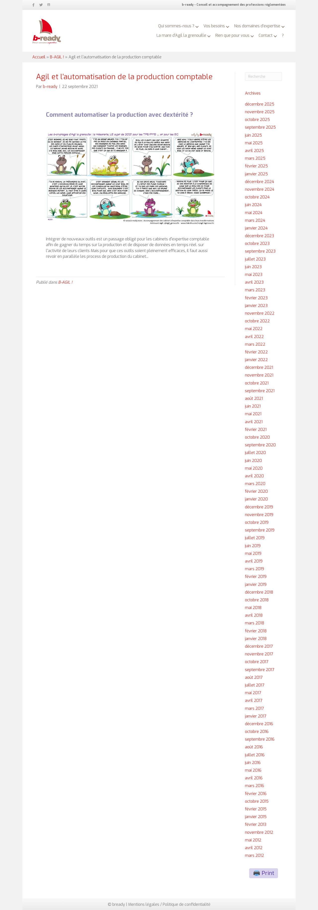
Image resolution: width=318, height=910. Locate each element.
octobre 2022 (257, 321)
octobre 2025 (257, 119)
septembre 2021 (260, 390)
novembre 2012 (259, 832)
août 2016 (254, 747)
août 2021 (254, 398)
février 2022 (256, 352)
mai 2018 (253, 607)
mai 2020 (254, 468)
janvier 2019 (256, 584)
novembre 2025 (260, 111)
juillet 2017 (254, 685)
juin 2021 (253, 406)
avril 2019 (254, 561)
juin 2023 (253, 266)
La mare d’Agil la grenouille (181, 35)
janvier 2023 (256, 305)
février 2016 (256, 793)
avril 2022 (254, 336)
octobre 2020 (257, 437)
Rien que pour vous (232, 35)
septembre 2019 (260, 530)
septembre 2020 (260, 445)
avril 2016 (254, 778)
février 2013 (255, 824)
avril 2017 (253, 700)
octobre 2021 (257, 383)
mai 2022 (254, 328)
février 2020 (256, 491)
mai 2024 (253, 212)
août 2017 (254, 677)
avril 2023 (254, 282)
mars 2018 (254, 623)
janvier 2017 (255, 716)
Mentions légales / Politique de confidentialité (169, 904)
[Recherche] (263, 76)
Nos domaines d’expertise (257, 26)
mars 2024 (255, 220)
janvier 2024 (256, 228)
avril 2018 (254, 615)
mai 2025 (254, 143)
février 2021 (256, 429)
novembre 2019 (259, 514)
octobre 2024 (257, 197)
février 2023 (256, 298)
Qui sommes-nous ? (176, 26)
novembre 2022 (260, 313)
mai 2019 (253, 553)
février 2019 (256, 576)
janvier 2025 (256, 174)
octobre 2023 (257, 243)
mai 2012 (253, 840)
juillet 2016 (255, 755)
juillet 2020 (255, 452)
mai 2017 (253, 692)
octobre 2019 (257, 522)
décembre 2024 (259, 181)
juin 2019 (253, 545)
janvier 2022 (256, 359)
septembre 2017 (259, 669)
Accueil (38, 57)
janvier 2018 (256, 638)
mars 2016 (254, 785)
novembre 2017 (259, 654)
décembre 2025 (259, 104)
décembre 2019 (259, 507)
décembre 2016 (259, 723)
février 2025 (256, 166)
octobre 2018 (257, 600)
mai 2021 (253, 414)
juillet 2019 (255, 537)
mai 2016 (253, 770)
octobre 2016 (257, 731)
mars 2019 (254, 568)
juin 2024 (253, 204)
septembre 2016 (260, 739)
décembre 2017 (259, 646)
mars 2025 (255, 158)
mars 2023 (255, 290)
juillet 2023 (255, 259)
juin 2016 (253, 762)
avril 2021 (254, 421)
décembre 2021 (259, 367)
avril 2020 (254, 476)
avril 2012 (254, 847)
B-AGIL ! (57, 57)
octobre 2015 (257, 801)
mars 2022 (255, 344)
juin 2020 (253, 460)
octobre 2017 (256, 661)
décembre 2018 (259, 592)
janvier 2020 (256, 499)
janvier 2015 (256, 816)
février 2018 (256, 631)
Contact (266, 35)
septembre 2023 (260, 251)
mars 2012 (254, 855)
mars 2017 (254, 708)
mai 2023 (253, 274)
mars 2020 (255, 483)
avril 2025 (254, 150)
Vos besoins (214, 26)
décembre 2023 (259, 235)
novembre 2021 (259, 375)
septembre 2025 (260, 127)
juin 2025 (253, 135)
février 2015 (256, 809)
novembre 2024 (259, 189)
